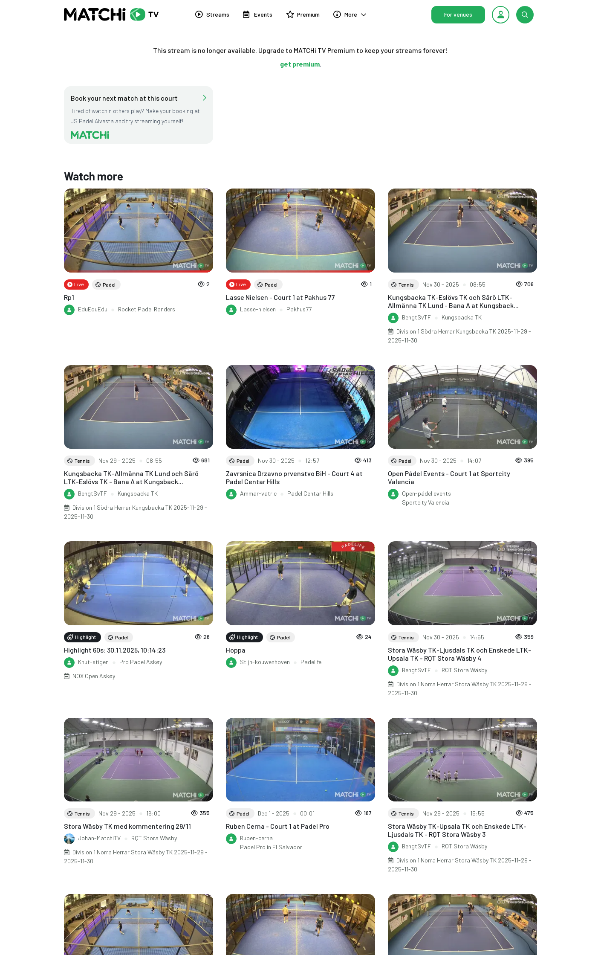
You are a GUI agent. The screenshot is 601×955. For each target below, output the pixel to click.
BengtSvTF (416, 317)
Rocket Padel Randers (146, 309)
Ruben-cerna (256, 838)
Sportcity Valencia (425, 502)
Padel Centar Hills (310, 493)
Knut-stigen (93, 661)
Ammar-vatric (258, 493)
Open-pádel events (426, 493)
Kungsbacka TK (462, 317)
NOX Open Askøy (93, 675)
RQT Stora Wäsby (464, 669)
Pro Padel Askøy (140, 661)
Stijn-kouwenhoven (265, 661)
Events (257, 16)
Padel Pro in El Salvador (271, 847)
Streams (212, 16)
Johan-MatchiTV (99, 838)
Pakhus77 (299, 309)
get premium (300, 64)
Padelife (310, 661)
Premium (303, 16)
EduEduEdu (92, 309)
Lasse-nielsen (258, 309)
